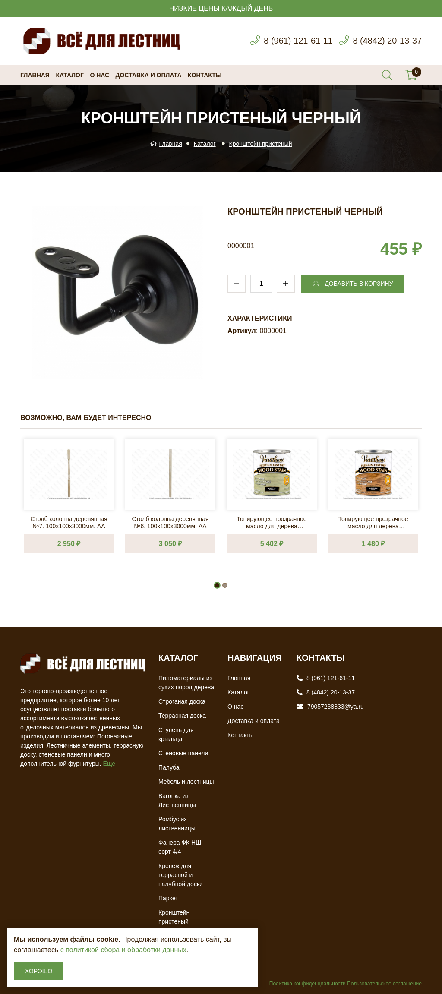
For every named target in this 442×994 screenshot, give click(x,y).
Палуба (169, 767)
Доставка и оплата (149, 75)
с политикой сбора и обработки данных (123, 949)
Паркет (168, 898)
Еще (109, 763)
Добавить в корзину (353, 283)
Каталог (70, 75)
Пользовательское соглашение (384, 984)
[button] (217, 585)
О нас (99, 75)
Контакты (204, 75)
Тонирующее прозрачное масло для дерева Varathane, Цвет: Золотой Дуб (373, 522)
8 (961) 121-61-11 (297, 41)
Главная (35, 75)
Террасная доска (182, 715)
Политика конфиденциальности (307, 984)
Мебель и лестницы (186, 781)
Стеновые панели (183, 753)
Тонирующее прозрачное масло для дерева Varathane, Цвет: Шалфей (271, 522)
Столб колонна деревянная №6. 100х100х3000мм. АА (170, 522)
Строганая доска (181, 701)
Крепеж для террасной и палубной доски (180, 874)
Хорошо (38, 971)
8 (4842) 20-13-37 (387, 41)
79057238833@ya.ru (335, 706)
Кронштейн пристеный (260, 143)
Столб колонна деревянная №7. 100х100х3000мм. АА (68, 522)
